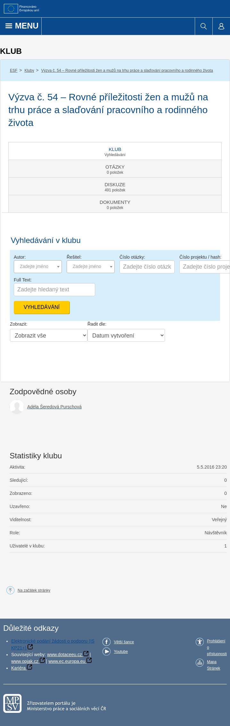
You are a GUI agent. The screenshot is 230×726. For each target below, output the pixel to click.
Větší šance (124, 642)
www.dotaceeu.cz (64, 654)
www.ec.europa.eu (66, 661)
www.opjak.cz (24, 661)
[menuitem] (203, 26)
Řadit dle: (96, 324)
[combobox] (38, 266)
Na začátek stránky (34, 590)
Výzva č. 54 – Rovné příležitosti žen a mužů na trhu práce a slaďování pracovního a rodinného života (127, 70)
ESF (13, 70)
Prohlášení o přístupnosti (217, 647)
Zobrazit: (18, 324)
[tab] (115, 151)
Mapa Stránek (213, 665)
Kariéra (18, 668)
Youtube (121, 651)
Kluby (29, 70)
